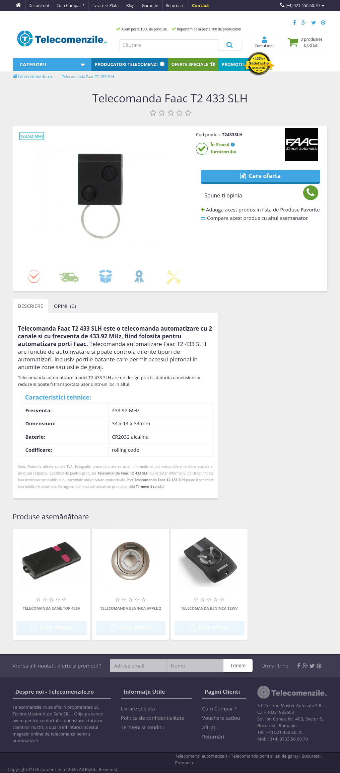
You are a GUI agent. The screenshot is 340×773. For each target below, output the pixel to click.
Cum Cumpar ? (219, 708)
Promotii (236, 64)
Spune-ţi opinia (223, 195)
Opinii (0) (65, 306)
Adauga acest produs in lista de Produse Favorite (260, 209)
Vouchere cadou (221, 717)
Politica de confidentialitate (152, 717)
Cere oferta (260, 176)
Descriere (30, 306)
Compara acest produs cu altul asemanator (254, 217)
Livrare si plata (138, 708)
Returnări (213, 736)
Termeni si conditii (150, 486)
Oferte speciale (193, 64)
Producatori (129, 64)
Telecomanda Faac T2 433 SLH (88, 76)
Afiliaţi (209, 727)
